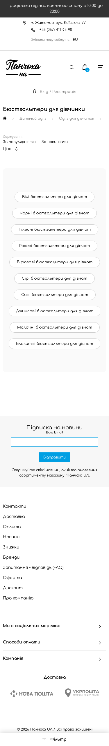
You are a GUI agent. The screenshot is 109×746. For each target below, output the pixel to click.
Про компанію (18, 598)
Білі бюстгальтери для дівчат (54, 197)
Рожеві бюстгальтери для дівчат (54, 246)
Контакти (14, 506)
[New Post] (31, 693)
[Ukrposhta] (82, 692)
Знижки (11, 547)
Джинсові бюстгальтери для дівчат (54, 311)
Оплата (12, 527)
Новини (11, 537)
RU (75, 40)
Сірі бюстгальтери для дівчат (54, 278)
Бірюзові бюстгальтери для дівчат (54, 262)
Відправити (54, 457)
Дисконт (13, 588)
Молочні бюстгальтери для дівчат (54, 327)
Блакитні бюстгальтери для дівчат (54, 344)
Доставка (14, 516)
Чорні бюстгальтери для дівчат (54, 213)
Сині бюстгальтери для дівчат (54, 295)
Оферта (12, 578)
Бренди (11, 557)
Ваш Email (54, 432)
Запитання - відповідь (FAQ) (33, 567)
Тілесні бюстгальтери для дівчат (55, 229)
